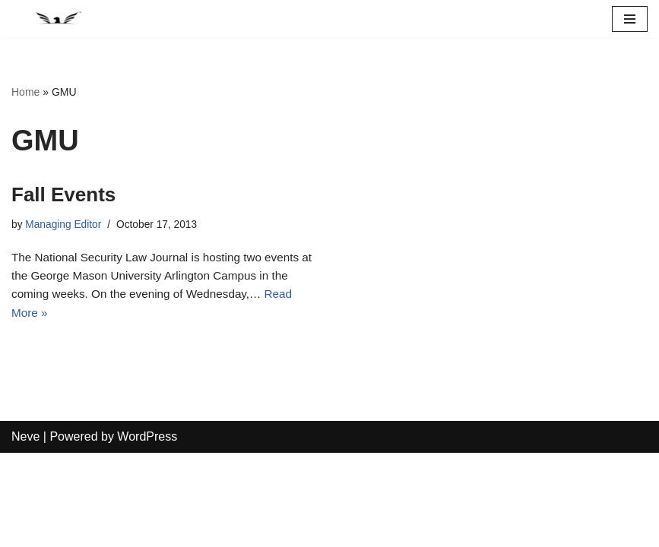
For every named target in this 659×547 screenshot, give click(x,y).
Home (25, 92)
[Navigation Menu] (630, 19)
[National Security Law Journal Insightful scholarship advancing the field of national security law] (57, 19)
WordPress (147, 530)
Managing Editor (66, 225)
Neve (25, 530)
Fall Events (63, 194)
